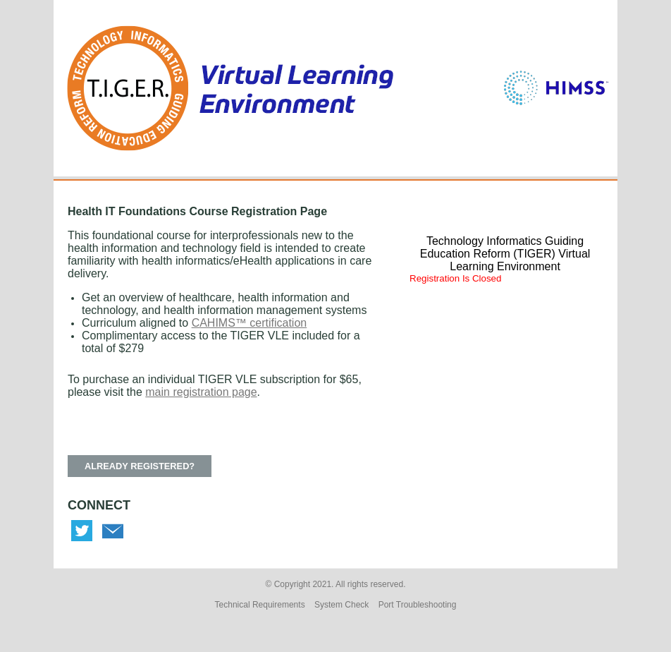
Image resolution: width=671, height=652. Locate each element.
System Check (341, 605)
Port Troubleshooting (417, 605)
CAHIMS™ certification (249, 323)
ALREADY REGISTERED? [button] (140, 466)
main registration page (201, 392)
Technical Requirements (260, 605)
